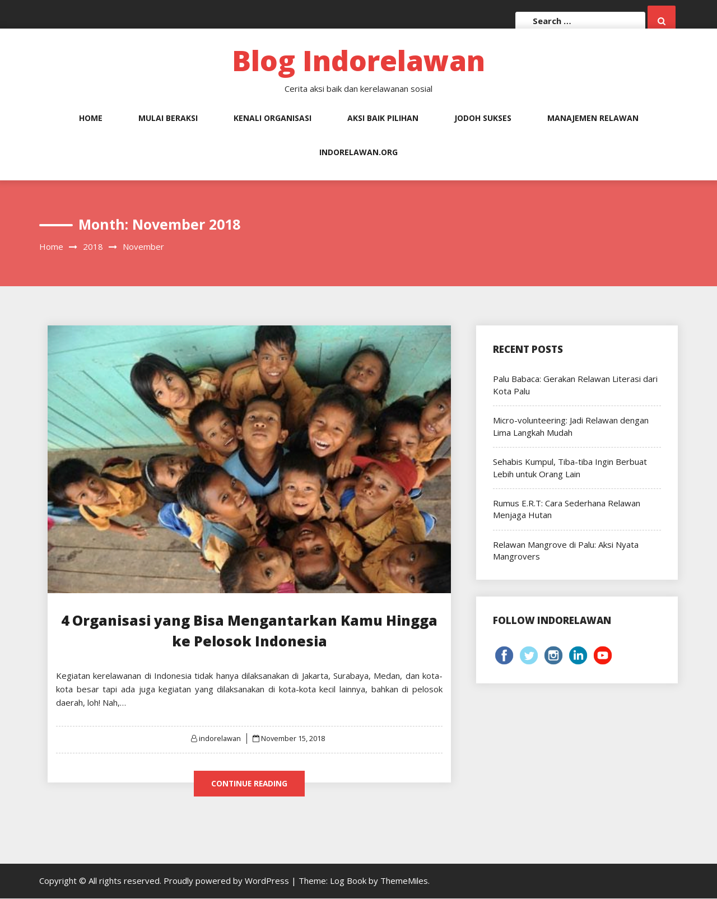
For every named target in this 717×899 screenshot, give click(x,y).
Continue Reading (249, 783)
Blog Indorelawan (358, 60)
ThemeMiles (404, 881)
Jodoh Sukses (482, 118)
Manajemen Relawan (593, 118)
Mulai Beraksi (168, 118)
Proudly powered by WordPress (227, 881)
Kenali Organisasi (272, 118)
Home (91, 118)
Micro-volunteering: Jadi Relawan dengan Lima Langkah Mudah (571, 425)
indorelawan (219, 738)
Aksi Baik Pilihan (382, 118)
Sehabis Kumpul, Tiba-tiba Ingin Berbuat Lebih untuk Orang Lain (570, 467)
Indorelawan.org (358, 152)
